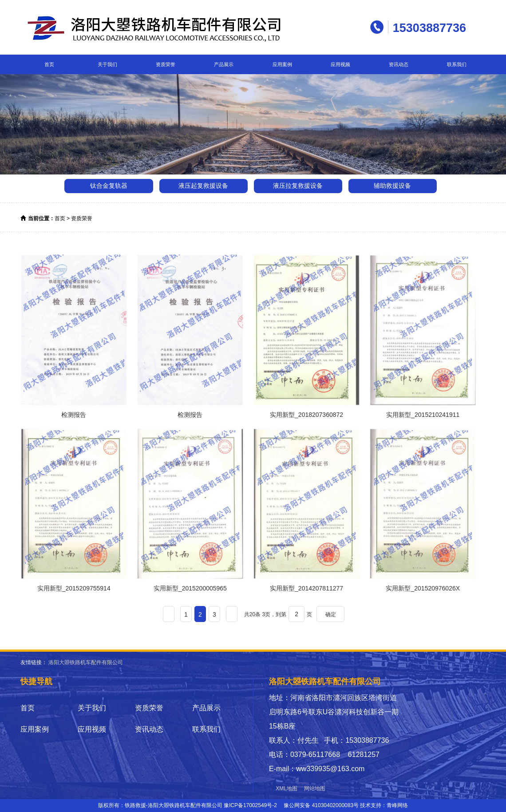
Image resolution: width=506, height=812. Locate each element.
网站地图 (314, 788)
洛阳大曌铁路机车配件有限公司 (85, 662)
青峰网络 (397, 805)
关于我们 (107, 64)
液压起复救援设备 (203, 185)
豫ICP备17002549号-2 (250, 805)
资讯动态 (398, 64)
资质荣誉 (165, 64)
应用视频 (340, 64)
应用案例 (282, 64)
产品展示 (223, 64)
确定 (330, 614)
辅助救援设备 (392, 185)
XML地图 (286, 788)
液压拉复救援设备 (298, 185)
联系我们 (456, 64)
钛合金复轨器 (108, 185)
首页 (49, 64)
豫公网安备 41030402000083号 (321, 805)
